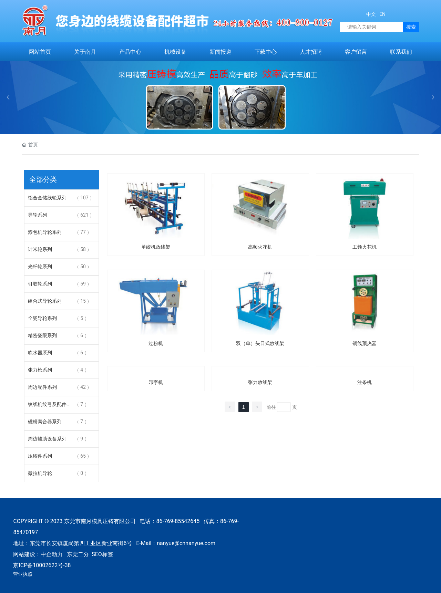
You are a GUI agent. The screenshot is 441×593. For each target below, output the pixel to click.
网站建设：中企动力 (38, 554)
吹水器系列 (40, 352)
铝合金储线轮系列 (47, 197)
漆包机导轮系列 (45, 232)
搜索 (411, 27)
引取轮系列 (40, 284)
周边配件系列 (42, 387)
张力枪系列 (40, 370)
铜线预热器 (364, 343)
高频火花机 (260, 247)
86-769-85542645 (177, 521)
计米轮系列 (40, 249)
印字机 (155, 382)
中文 (371, 14)
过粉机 (155, 343)
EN (382, 14)
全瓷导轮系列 (42, 318)
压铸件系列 (40, 456)
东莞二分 (78, 554)
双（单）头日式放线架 (260, 343)
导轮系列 (37, 215)
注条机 (364, 382)
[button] (433, 97)
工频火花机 (364, 247)
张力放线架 (260, 382)
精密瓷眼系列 (42, 335)
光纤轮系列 (40, 266)
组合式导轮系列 (45, 301)
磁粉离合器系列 (45, 421)
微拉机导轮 (40, 473)
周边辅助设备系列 (47, 438)
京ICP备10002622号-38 (42, 565)
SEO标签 (102, 554)
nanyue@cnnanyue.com (186, 543)
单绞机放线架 (155, 247)
